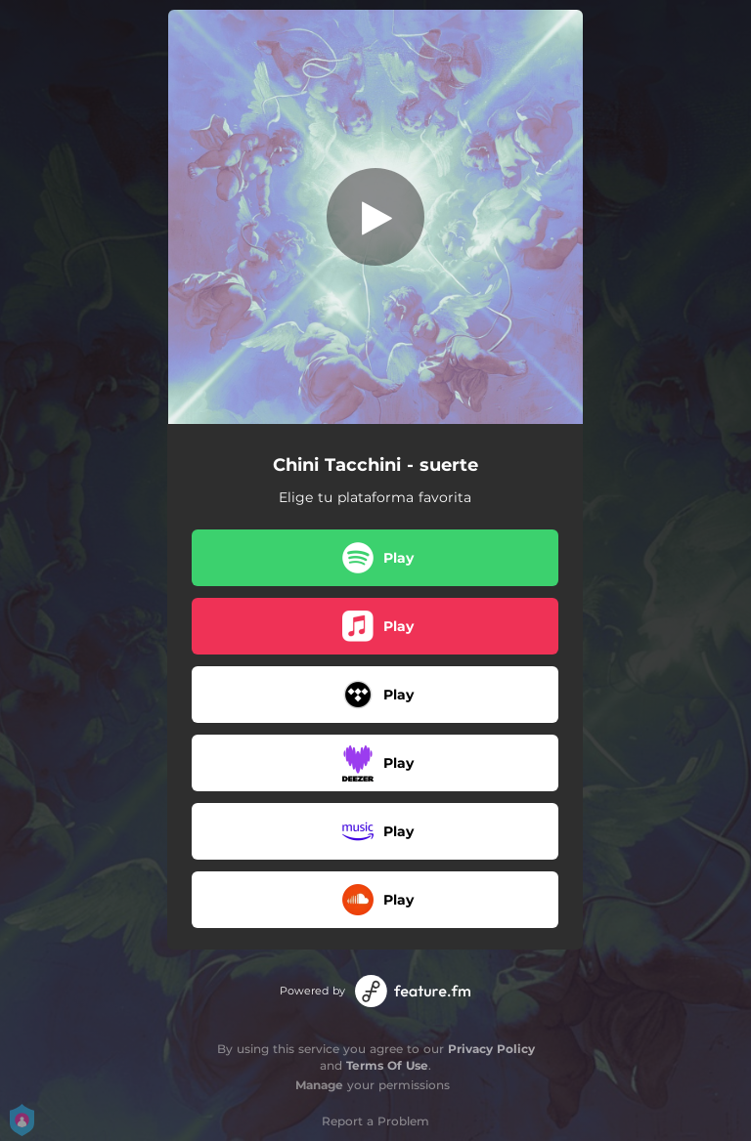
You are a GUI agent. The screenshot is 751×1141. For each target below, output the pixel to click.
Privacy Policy (491, 1048)
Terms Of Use (387, 1065)
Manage (319, 1085)
